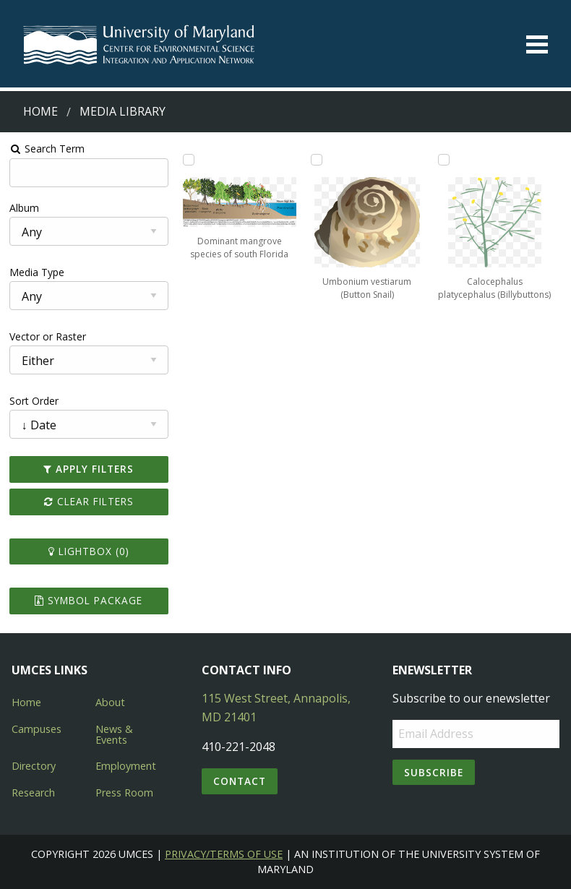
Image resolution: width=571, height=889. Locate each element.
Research (33, 792)
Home (40, 111)
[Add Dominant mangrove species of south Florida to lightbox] (188, 160)
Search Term (47, 148)
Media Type (36, 272)
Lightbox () (88, 551)
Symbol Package (88, 600)
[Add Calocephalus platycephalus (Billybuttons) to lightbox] (444, 160)
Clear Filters (89, 501)
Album (24, 208)
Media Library (123, 111)
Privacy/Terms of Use (224, 854)
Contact (239, 781)
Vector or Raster (47, 336)
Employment (125, 766)
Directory (34, 766)
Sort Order (34, 401)
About (110, 702)
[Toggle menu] (537, 44)
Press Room (124, 792)
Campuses (36, 729)
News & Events (114, 734)
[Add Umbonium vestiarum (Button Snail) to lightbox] (316, 160)
